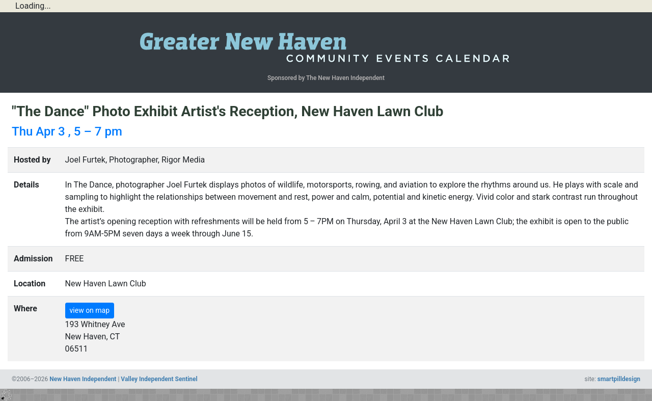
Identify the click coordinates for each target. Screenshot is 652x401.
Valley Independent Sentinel (159, 379)
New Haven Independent (82, 379)
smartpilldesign (618, 379)
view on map (90, 310)
